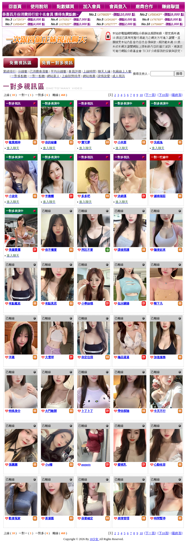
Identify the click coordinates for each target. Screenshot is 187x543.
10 (141, 95)
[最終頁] (176, 95)
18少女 (94, 539)
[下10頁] (163, 95)
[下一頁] (150, 95)
